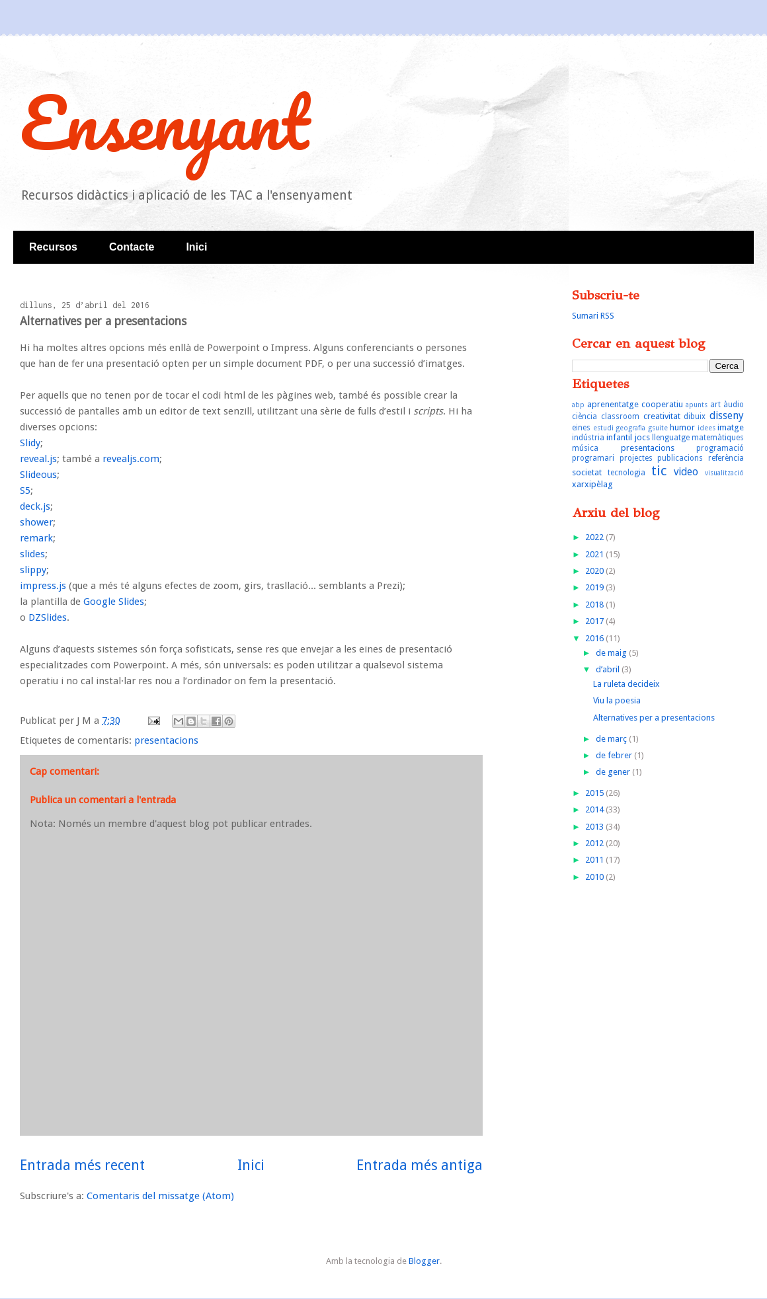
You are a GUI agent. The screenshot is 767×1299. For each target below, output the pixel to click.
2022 (595, 537)
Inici (196, 247)
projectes (636, 458)
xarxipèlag (592, 484)
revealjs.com (130, 459)
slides (32, 554)
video (686, 471)
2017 (595, 621)
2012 (595, 843)
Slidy (30, 443)
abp (578, 405)
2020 (595, 571)
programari (593, 458)
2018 (595, 605)
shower (36, 522)
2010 (595, 877)
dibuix (695, 416)
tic (658, 471)
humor (682, 427)
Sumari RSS (593, 316)
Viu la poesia (617, 700)
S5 (25, 490)
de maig (612, 653)
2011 (595, 860)
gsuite (658, 428)
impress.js (43, 586)
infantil (619, 437)
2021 (595, 554)
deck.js (35, 506)
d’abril (609, 669)
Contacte (131, 247)
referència (726, 458)
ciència (584, 416)
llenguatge (671, 437)
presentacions (166, 740)
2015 (595, 793)
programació (720, 448)
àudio (733, 404)
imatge (730, 427)
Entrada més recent (82, 1165)
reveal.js (38, 459)
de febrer (615, 755)
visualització (724, 473)
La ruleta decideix (626, 684)
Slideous (38, 475)
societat (587, 472)
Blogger (424, 1261)
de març (612, 739)
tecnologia (626, 472)
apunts (696, 405)
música (585, 448)
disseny (726, 415)
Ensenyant (164, 122)
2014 (595, 809)
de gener (614, 772)
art (715, 404)
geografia (630, 428)
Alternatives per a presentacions (654, 718)
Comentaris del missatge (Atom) (160, 1196)
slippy (33, 570)
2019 (595, 587)
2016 (595, 638)
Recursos (53, 247)
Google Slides (113, 602)
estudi (603, 428)
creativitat (661, 416)
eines (581, 427)
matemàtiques (718, 437)
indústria (588, 437)
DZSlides (47, 617)
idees (706, 428)
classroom (620, 416)
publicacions (680, 458)
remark (36, 538)
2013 (595, 827)
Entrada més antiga (419, 1165)
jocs (642, 437)
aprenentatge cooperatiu (635, 404)
